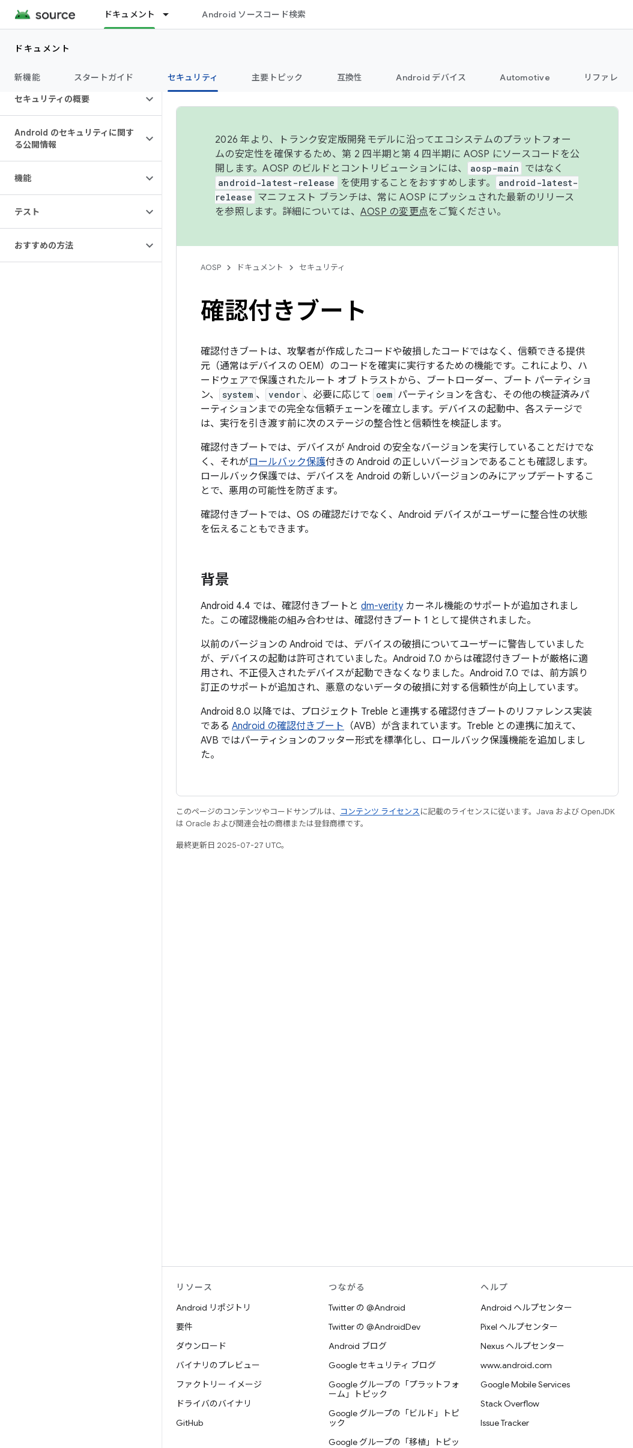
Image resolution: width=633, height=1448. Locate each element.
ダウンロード (201, 1346)
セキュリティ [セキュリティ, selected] (193, 77)
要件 (184, 1326)
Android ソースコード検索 (254, 14)
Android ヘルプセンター (526, 1307)
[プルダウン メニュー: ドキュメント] (171, 14)
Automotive (525, 77)
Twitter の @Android (367, 1307)
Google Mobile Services (525, 1384)
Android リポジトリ (213, 1307)
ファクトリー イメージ (219, 1384)
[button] (71, 99)
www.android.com (516, 1365)
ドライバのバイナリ (214, 1403)
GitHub (189, 1422)
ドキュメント (42, 48)
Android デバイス (431, 77)
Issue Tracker (504, 1422)
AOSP (211, 267)
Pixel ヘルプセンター (519, 1326)
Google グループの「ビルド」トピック (394, 1418)
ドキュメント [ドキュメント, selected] (130, 14)
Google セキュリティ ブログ (382, 1365)
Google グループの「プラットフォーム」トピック (394, 1389)
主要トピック (277, 77)
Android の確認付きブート (288, 726)
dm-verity (382, 606)
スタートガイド (104, 77)
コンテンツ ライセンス (380, 812)
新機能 (27, 77)
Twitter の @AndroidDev (374, 1326)
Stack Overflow (509, 1403)
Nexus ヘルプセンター (522, 1346)
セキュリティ (322, 267)
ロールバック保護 (287, 462)
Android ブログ (358, 1346)
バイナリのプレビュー (218, 1365)
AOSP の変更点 (394, 212)
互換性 (350, 77)
